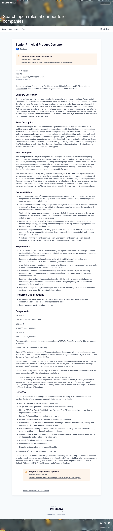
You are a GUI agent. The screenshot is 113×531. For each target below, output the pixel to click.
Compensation (21, 89)
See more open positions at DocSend (36, 491)
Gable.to (67, 434)
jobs (4, 29)
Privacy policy (51, 514)
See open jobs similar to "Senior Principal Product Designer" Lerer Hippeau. (47, 62)
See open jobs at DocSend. (30, 59)
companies (13, 29)
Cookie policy (61, 514)
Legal (109, 527)
